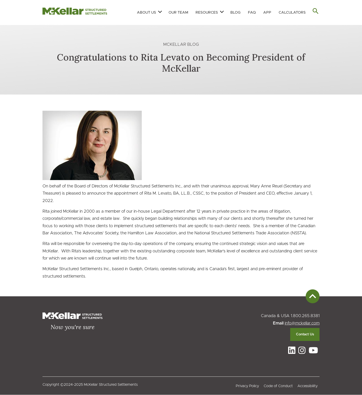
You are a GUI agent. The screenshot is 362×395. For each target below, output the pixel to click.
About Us (146, 12)
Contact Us (305, 334)
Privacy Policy (247, 386)
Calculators (292, 12)
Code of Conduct (278, 386)
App (267, 12)
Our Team (178, 12)
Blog (235, 12)
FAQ (252, 12)
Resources (207, 12)
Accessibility (307, 386)
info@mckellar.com (302, 323)
